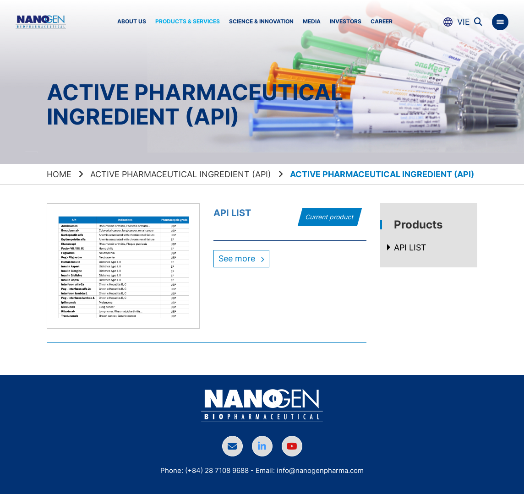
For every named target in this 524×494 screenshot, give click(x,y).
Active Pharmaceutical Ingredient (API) (180, 174)
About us (131, 21)
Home (59, 174)
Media (312, 21)
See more (241, 258)
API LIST (232, 212)
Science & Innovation (261, 21)
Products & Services (187, 21)
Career (382, 21)
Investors (345, 21)
